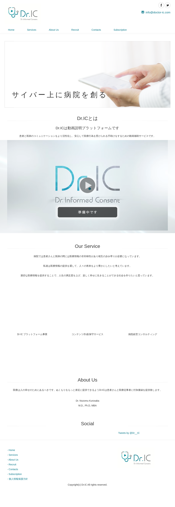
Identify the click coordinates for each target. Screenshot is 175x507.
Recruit (75, 29)
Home (11, 29)
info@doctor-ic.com (155, 12)
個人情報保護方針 (18, 479)
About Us (54, 29)
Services (31, 29)
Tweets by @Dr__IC (129, 433)
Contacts (96, 29)
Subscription (120, 29)
